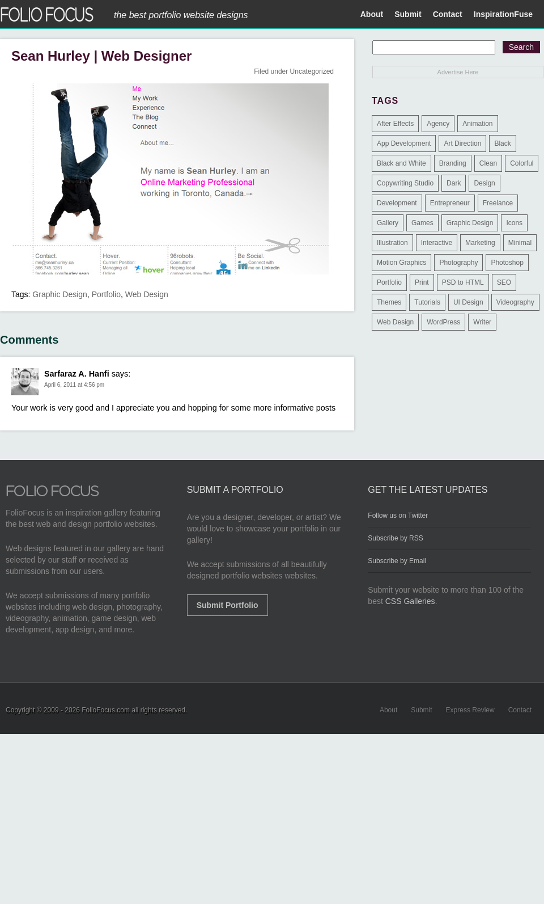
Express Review (470, 710)
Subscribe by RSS (395, 538)
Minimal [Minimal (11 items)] (520, 243)
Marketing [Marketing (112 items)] (480, 243)
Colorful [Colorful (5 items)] (521, 163)
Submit (407, 14)
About (371, 14)
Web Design (146, 294)
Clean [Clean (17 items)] (488, 163)
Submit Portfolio (227, 605)
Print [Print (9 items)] (422, 282)
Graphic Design (59, 294)
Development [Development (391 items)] (397, 203)
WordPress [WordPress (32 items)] (443, 322)
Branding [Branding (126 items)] (452, 163)
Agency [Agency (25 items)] (438, 124)
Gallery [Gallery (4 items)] (387, 223)
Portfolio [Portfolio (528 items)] (389, 282)
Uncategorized (312, 71)
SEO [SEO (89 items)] (504, 282)
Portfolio (106, 294)
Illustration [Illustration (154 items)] (392, 243)
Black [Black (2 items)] (502, 143)
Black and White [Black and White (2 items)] (401, 163)
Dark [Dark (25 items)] (454, 183)
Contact (447, 14)
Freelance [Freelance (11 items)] (498, 203)
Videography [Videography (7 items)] (515, 302)
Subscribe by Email (397, 561)
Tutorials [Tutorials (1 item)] (427, 302)
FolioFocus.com (106, 710)
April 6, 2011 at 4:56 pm (74, 385)
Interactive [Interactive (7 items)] (436, 243)
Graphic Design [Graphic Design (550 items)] (470, 223)
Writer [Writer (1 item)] (482, 322)
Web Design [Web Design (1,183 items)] (395, 322)
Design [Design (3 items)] (484, 183)
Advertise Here (458, 72)
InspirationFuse (503, 14)
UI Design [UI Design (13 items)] (468, 302)
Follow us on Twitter (398, 515)
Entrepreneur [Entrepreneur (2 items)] (450, 203)
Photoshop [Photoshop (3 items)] (507, 263)
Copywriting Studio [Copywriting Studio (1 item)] (405, 183)
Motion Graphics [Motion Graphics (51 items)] (401, 263)
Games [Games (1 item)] (422, 223)
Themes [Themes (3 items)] (389, 302)
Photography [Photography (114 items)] (458, 263)
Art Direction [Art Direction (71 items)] (462, 143)
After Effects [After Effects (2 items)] (395, 124)
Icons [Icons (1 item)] (514, 223)
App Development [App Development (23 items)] (404, 143)
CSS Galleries (410, 601)
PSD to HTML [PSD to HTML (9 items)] (463, 282)
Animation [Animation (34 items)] (477, 124)
